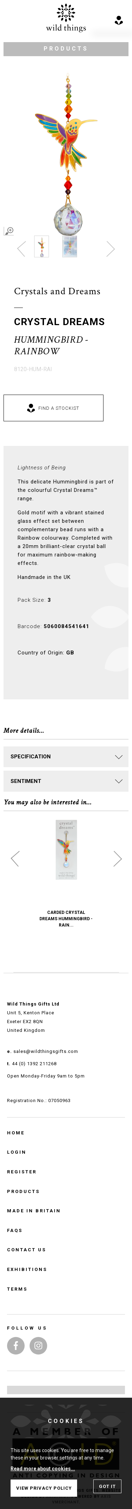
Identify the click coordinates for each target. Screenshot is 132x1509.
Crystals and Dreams (57, 291)
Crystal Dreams (59, 322)
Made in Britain (34, 1210)
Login (16, 1152)
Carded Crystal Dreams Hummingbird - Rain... (66, 919)
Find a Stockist (58, 408)
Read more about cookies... (43, 1468)
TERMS (17, 1289)
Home (16, 1132)
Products (23, 1191)
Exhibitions (27, 1269)
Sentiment (26, 781)
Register (22, 1171)
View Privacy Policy (44, 1488)
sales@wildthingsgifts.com (45, 1051)
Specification (31, 756)
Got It (107, 1486)
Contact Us (26, 1249)
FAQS (15, 1230)
